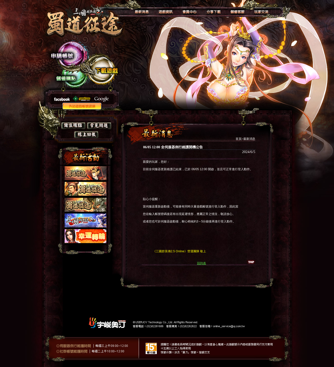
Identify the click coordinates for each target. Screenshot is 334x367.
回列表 (201, 263)
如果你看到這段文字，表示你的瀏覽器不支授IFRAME (84, 202)
